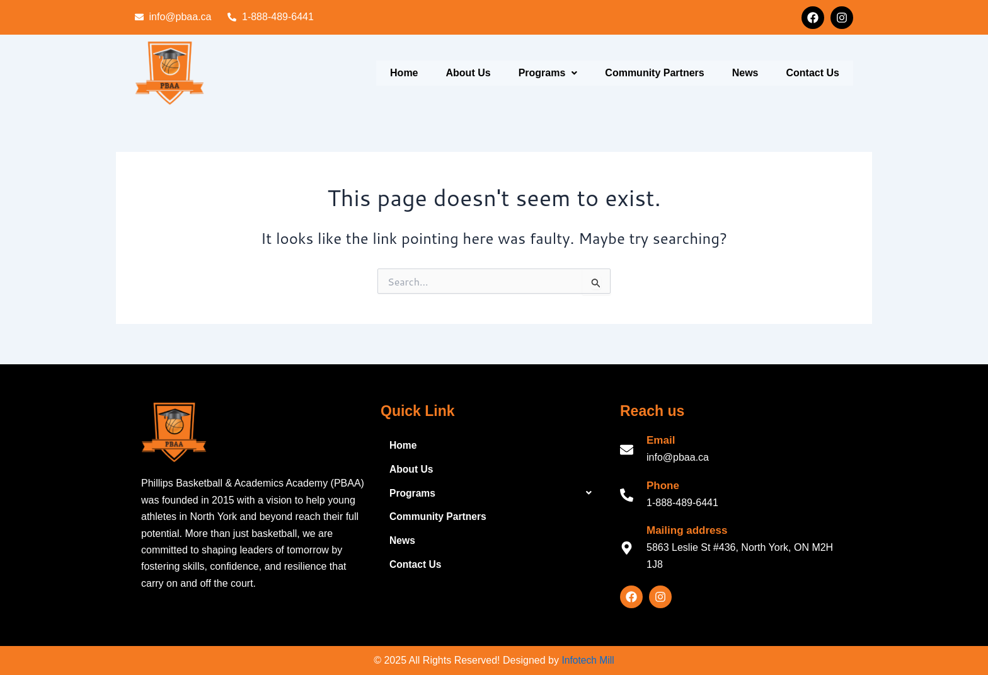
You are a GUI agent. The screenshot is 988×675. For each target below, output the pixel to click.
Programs (548, 72)
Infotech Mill (587, 660)
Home (404, 72)
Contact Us (812, 72)
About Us (468, 72)
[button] (548, 73)
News (745, 72)
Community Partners (654, 72)
